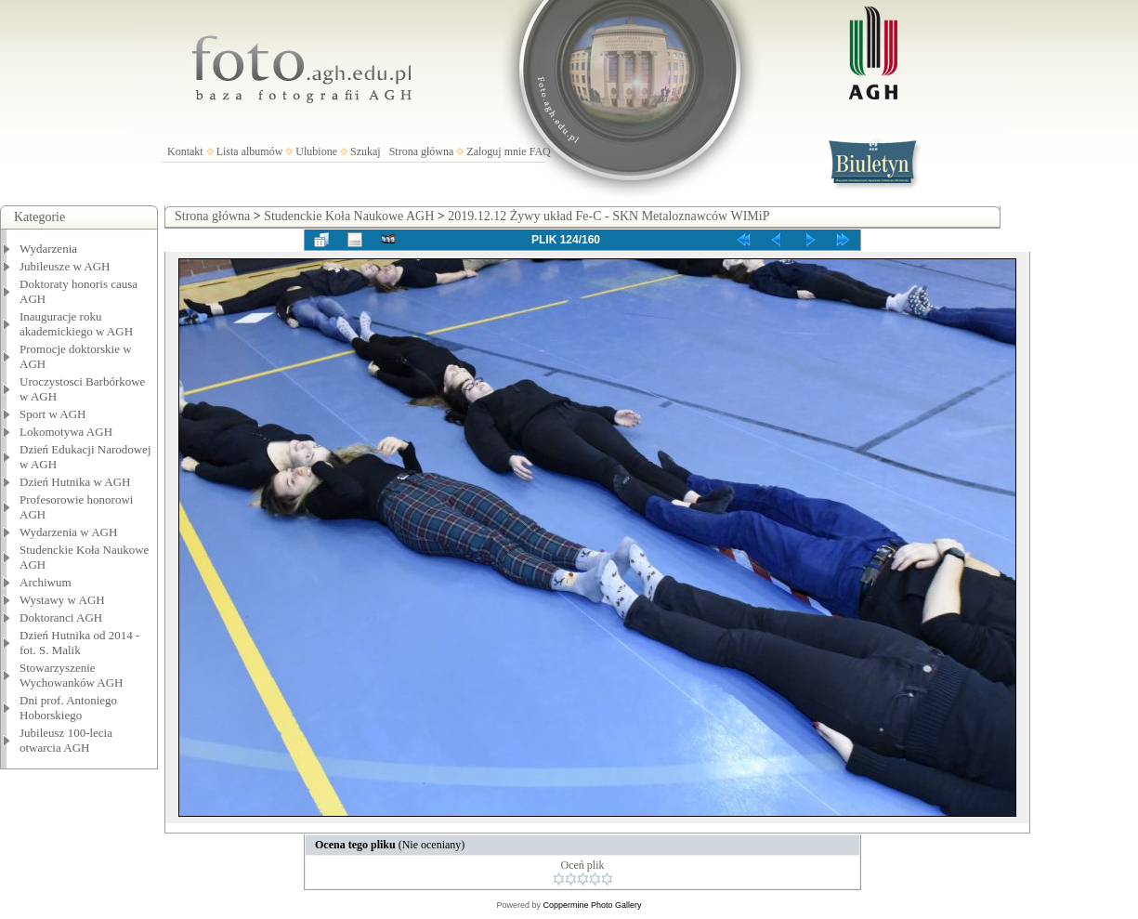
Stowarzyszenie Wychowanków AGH (72, 675)
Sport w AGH (53, 414)
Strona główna (421, 151)
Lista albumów (249, 151)
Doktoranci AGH (61, 617)
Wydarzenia (48, 249)
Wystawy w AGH (62, 600)
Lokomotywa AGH (66, 432)
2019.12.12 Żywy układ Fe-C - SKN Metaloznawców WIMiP (608, 216)
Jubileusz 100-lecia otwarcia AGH (66, 740)
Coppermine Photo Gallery (592, 905)
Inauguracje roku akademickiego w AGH (76, 323)
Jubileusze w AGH (65, 266)
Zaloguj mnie (496, 151)
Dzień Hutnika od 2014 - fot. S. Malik (79, 642)
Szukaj (365, 151)
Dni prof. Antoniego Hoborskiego (68, 707)
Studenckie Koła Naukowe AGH (349, 216)
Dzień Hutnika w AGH (75, 482)
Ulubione (316, 151)
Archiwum (46, 582)
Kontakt (185, 151)
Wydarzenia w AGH (68, 532)
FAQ (540, 151)
